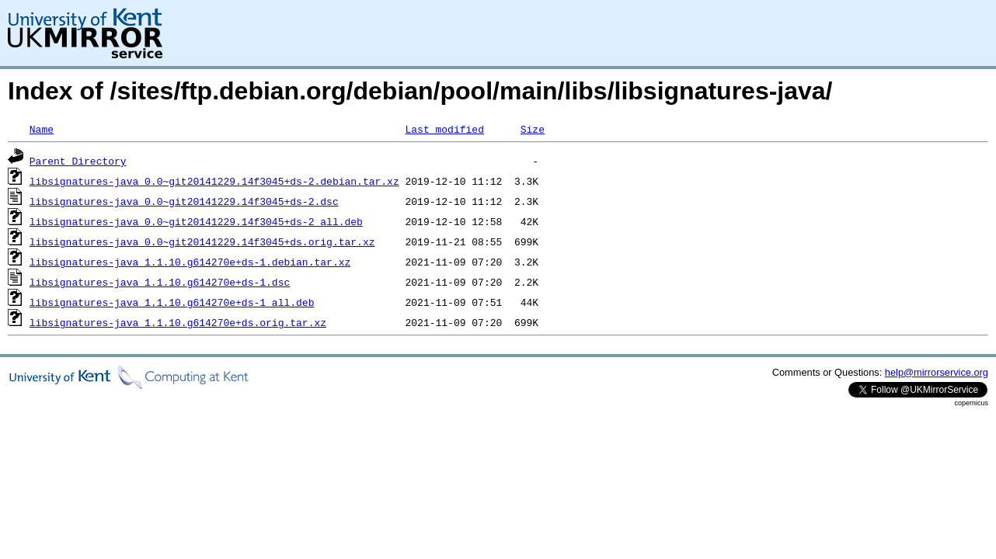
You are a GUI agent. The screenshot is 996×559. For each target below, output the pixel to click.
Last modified (444, 129)
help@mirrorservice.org (936, 372)
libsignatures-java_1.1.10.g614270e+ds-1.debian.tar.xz (190, 262)
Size (533, 129)
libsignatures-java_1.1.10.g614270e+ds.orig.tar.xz (178, 322)
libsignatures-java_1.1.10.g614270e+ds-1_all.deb (172, 302)
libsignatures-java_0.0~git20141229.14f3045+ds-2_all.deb (196, 221)
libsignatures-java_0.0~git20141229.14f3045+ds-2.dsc (184, 201)
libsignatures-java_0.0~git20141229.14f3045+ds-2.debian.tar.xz (214, 181)
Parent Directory (78, 161)
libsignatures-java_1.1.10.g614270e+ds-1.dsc (160, 282)
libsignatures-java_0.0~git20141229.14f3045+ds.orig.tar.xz (202, 241)
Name (42, 129)
